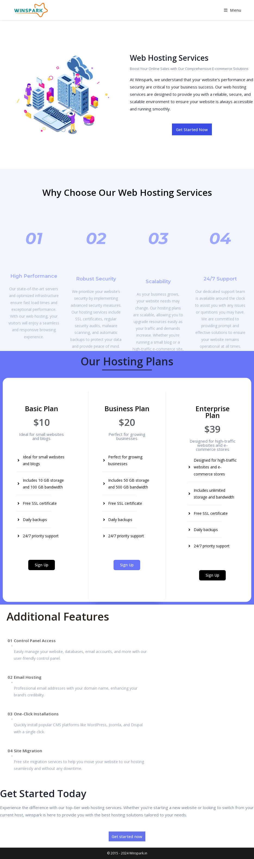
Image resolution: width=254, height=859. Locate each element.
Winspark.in (138, 853)
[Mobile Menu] (232, 10)
